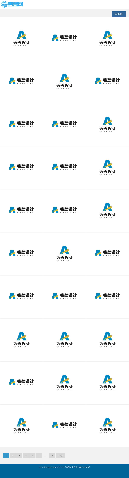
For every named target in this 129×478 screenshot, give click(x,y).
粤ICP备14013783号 (83, 467)
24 (52, 456)
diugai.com (51, 467)
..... (46, 456)
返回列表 (119, 14)
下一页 (60, 456)
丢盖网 (67, 467)
